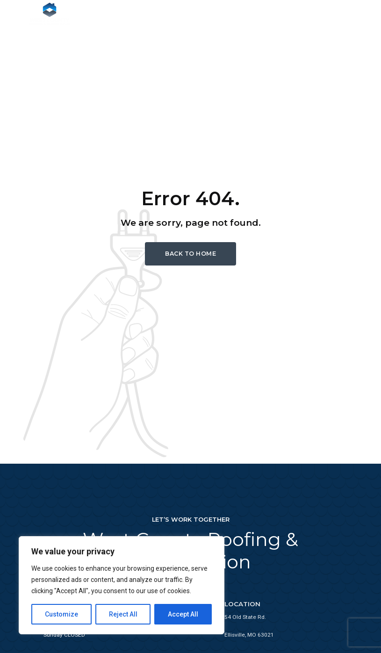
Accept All (183, 614)
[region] (121, 585)
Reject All (123, 614)
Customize (61, 614)
